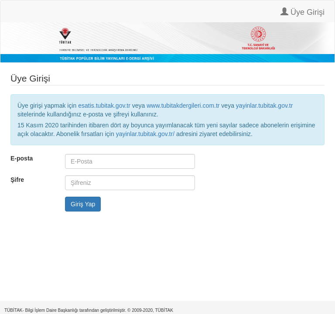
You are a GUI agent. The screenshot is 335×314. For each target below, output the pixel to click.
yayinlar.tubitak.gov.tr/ (145, 133)
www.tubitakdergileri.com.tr (183, 105)
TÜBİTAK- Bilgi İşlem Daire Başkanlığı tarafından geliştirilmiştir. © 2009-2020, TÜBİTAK (88, 310)
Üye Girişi (302, 12)
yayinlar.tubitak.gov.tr (264, 105)
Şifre (17, 179)
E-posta (21, 158)
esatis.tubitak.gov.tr (104, 105)
